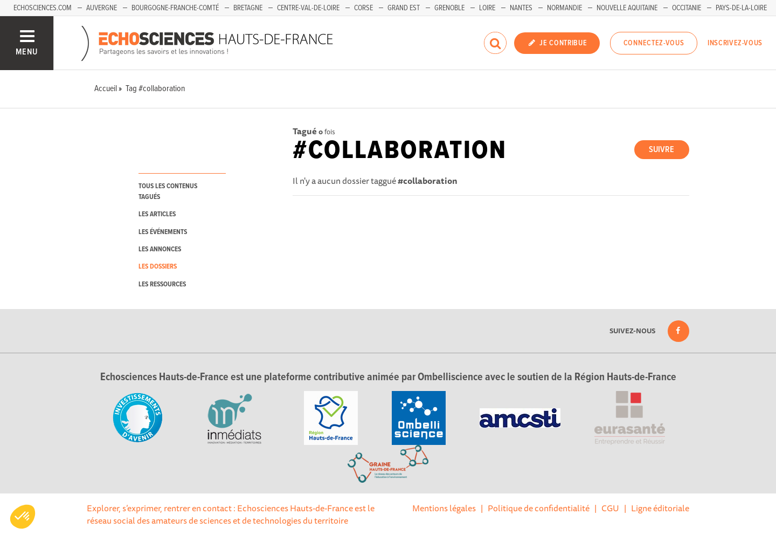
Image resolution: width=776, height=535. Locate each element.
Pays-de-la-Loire (741, 8)
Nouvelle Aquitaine (627, 8)
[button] (23, 517)
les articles (157, 214)
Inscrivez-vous (735, 43)
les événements (162, 232)
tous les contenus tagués (167, 191)
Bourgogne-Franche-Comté (175, 8)
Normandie (564, 8)
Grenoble (449, 8)
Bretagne (247, 8)
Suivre (661, 149)
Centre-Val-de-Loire (308, 8)
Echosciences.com (42, 8)
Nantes (521, 8)
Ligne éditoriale (660, 508)
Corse (363, 8)
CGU (610, 508)
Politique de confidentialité (539, 508)
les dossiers (157, 266)
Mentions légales (444, 508)
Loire (487, 8)
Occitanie (686, 8)
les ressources (162, 284)
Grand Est (403, 8)
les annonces (159, 249)
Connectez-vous (653, 43)
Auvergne (101, 8)
